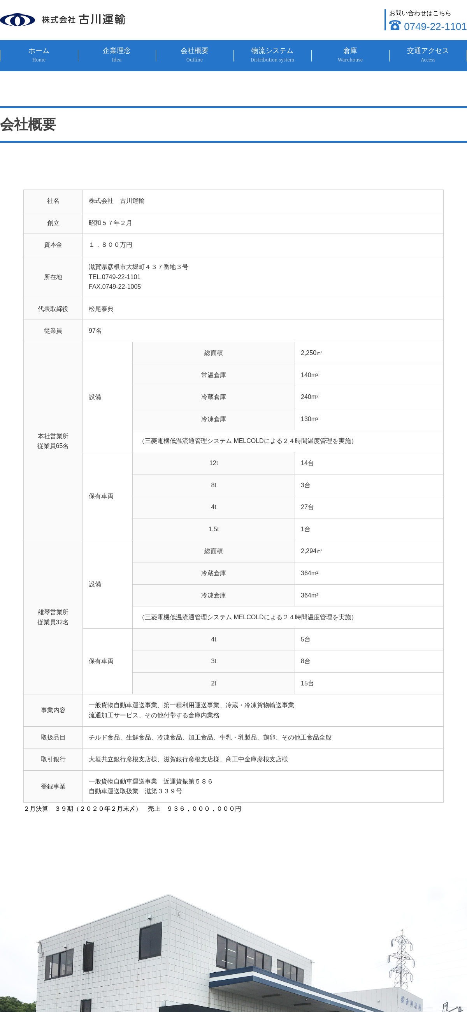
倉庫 (350, 55)
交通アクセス (428, 55)
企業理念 (117, 55)
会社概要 (195, 55)
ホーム (38, 55)
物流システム (272, 55)
